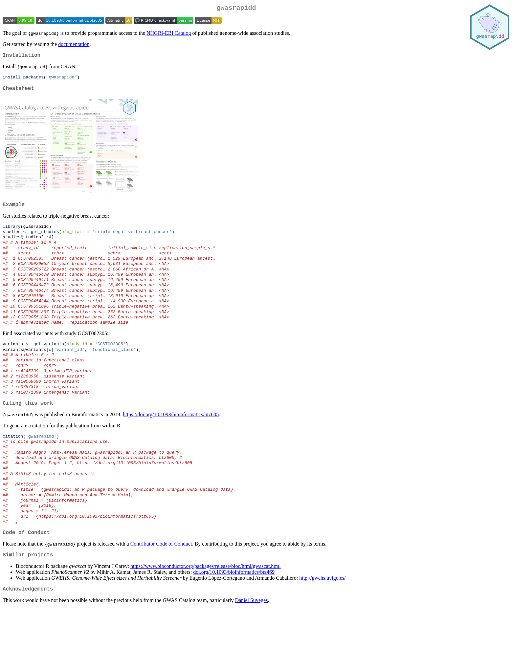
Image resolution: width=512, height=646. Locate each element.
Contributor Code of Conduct (161, 578)
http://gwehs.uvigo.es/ (322, 614)
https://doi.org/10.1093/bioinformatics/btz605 (171, 438)
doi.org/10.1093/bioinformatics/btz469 (234, 608)
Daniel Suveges (251, 637)
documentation (73, 45)
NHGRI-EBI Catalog (168, 34)
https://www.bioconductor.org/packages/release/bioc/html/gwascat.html (205, 602)
